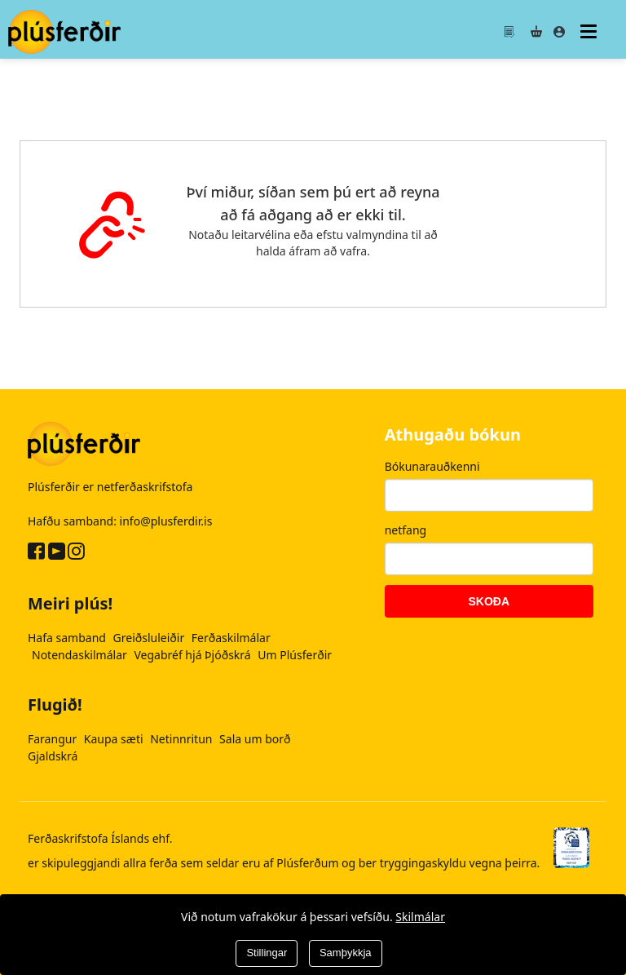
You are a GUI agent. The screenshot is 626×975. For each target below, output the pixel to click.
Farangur (54, 739)
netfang (406, 530)
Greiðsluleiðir (150, 637)
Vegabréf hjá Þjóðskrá (193, 655)
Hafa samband (68, 637)
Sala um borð (254, 739)
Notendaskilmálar (81, 655)
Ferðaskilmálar (231, 637)
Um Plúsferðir (295, 655)
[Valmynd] (590, 31)
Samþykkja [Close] (346, 952)
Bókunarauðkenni (432, 466)
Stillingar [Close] (266, 952)
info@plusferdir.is (166, 521)
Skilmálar (420, 916)
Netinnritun (182, 739)
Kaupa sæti (115, 739)
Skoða (489, 601)
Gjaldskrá (52, 756)
